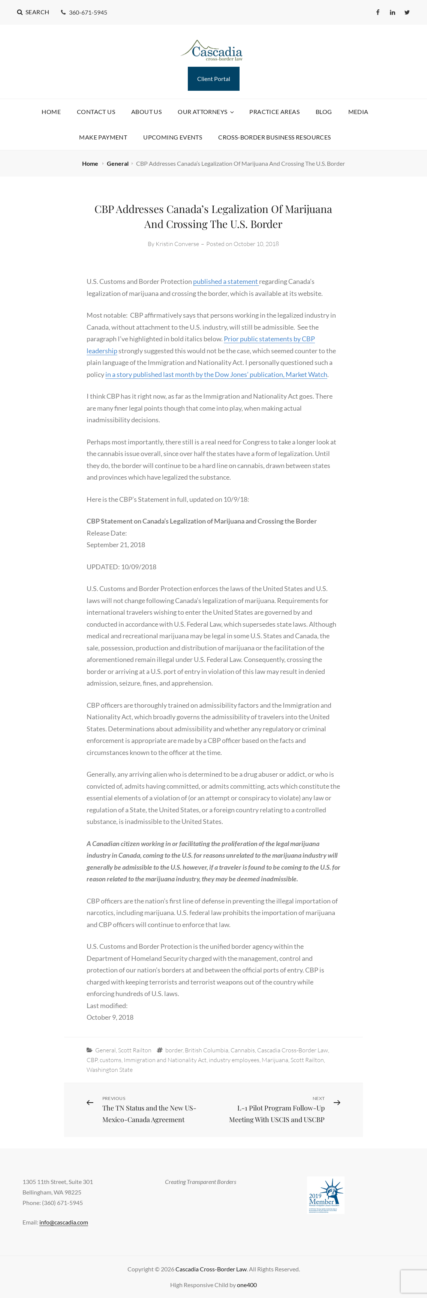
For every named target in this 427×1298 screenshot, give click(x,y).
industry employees (234, 1060)
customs (110, 1060)
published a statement (226, 281)
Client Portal (213, 78)
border (174, 1050)
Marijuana (275, 1060)
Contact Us (96, 111)
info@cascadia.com (63, 1222)
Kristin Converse (177, 244)
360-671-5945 (83, 12)
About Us (146, 111)
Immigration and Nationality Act (165, 1060)
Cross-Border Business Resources (274, 137)
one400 (247, 1284)
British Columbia (206, 1050)
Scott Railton (134, 1050)
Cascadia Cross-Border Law (292, 1050)
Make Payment (103, 137)
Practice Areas (274, 111)
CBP (92, 1060)
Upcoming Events (172, 137)
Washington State (110, 1069)
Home (51, 111)
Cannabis (243, 1050)
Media (358, 111)
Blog (324, 111)
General (118, 163)
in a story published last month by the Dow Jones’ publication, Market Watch (216, 374)
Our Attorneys (206, 111)
